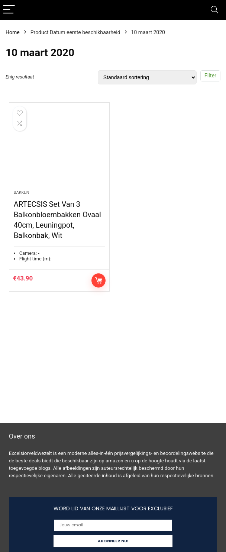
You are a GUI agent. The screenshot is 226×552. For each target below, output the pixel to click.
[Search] (214, 10)
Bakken (21, 192)
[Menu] (9, 10)
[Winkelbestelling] (147, 77)
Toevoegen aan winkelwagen (98, 280)
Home (13, 32)
